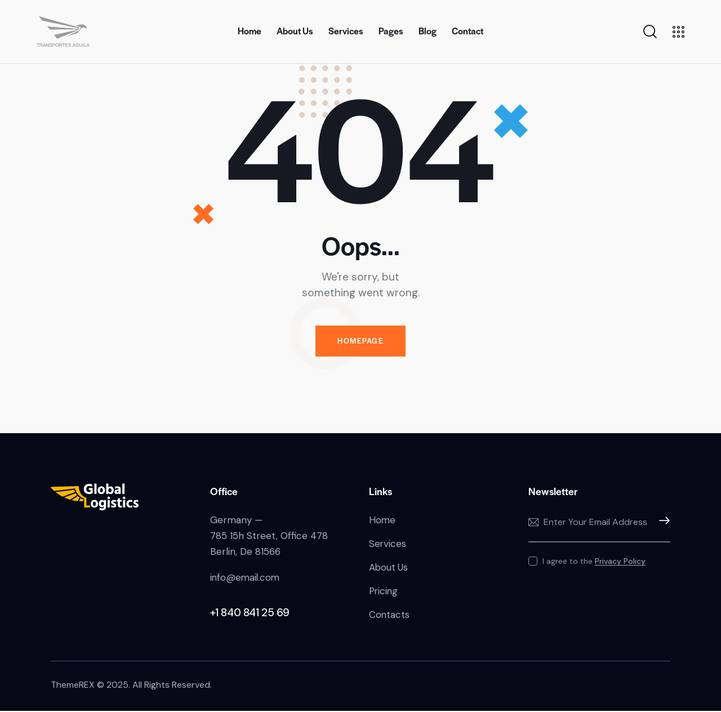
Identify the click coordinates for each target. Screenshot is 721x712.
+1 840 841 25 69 (250, 613)
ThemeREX (73, 686)
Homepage (360, 341)
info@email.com (246, 578)
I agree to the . (594, 562)
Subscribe (661, 523)
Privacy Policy (620, 562)
